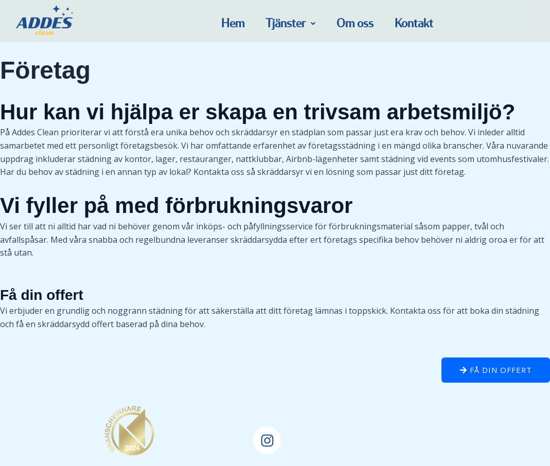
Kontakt (414, 23)
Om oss (355, 23)
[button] (290, 23)
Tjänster (290, 23)
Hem (232, 23)
